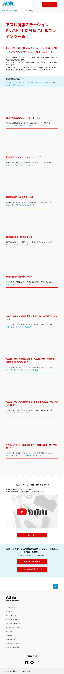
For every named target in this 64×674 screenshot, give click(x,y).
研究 (7, 205)
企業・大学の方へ (12, 619)
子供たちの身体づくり (14, 623)
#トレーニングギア (34, 82)
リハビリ (30, 125)
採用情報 (9, 631)
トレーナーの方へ (12, 615)
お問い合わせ (11, 639)
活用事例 (9, 611)
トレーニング (15, 205)
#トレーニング (20, 82)
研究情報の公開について (15, 643)
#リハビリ (9, 82)
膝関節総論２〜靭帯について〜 (20, 236)
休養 (7, 327)
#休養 (8, 85)
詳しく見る (32, 535)
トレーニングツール (13, 627)
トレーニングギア (18, 125)
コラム (8, 125)
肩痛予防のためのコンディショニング (23, 117)
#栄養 (53, 82)
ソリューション (11, 607)
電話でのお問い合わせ (32, 561)
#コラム (20, 85)
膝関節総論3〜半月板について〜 (21, 197)
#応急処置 (46, 82)
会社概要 (9, 635)
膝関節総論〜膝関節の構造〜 (19, 276)
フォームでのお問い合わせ (32, 569)
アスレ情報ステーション (18, 10)
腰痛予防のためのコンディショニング (23, 157)
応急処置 (28, 327)
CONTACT (50, 4)
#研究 (13, 85)
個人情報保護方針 (12, 647)
